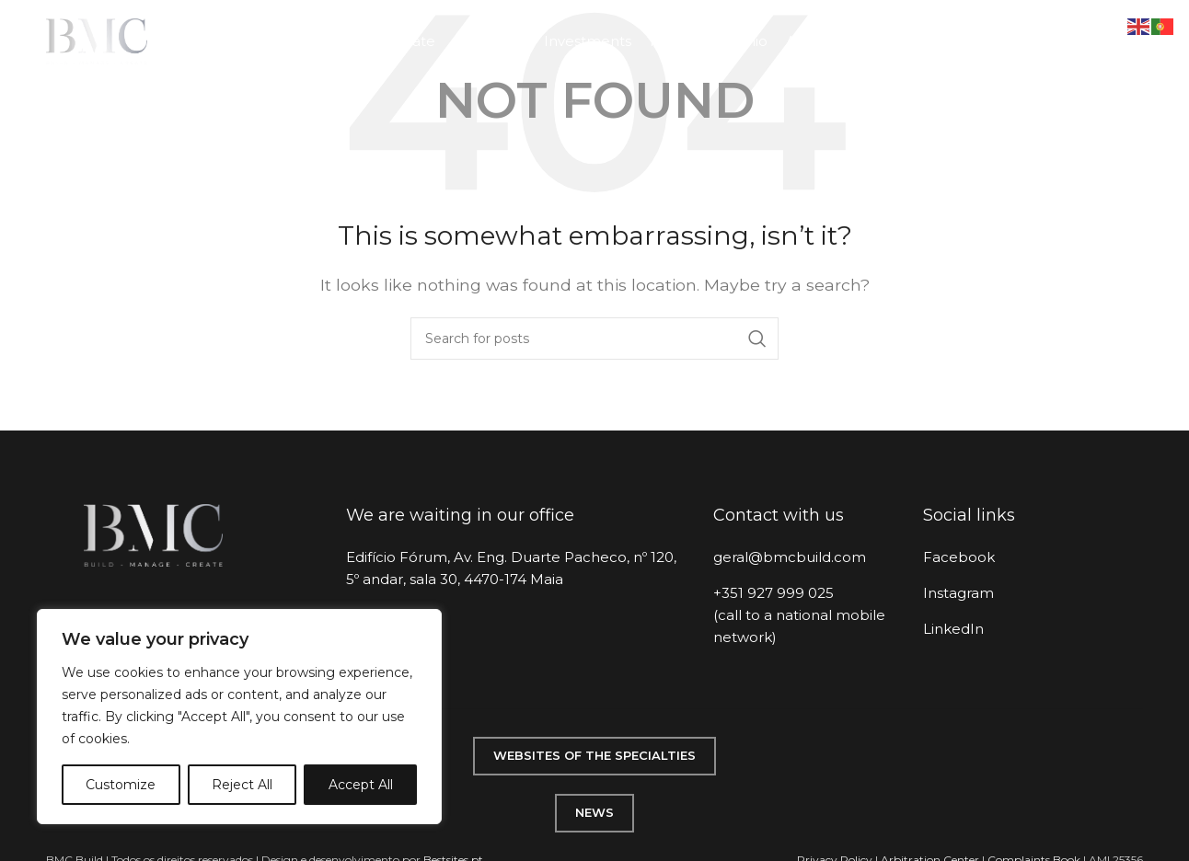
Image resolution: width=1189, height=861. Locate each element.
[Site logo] (96, 40)
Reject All (242, 784)
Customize (121, 784)
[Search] (594, 338)
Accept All (361, 784)
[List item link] (804, 557)
